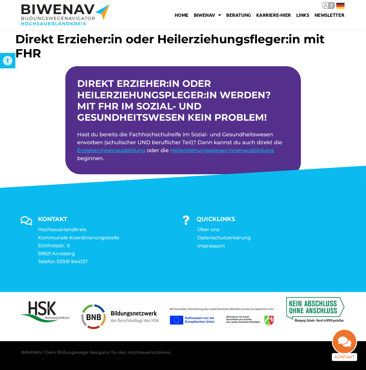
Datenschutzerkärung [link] (224, 237)
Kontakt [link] (344, 360)
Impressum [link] (211, 246)
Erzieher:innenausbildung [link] (111, 150)
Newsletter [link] (329, 15)
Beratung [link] (238, 15)
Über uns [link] (208, 229)
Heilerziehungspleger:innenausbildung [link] (222, 150)
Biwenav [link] (207, 15)
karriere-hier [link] (273, 15)
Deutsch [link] (340, 5)
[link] (7, 60)
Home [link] (181, 15)
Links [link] (302, 15)
